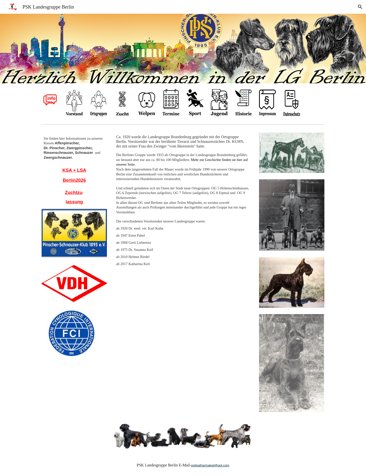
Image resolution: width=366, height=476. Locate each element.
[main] (74, 148)
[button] (360, 7)
